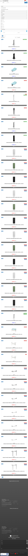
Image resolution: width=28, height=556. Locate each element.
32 (15, 37)
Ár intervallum (3, 29)
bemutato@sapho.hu (4, 533)
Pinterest (12, 553)
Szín (1, 12)
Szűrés (2, 6)
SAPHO (3, 20)
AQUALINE (3, 21)
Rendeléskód (3, 37)
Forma (2, 15)
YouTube (16, 553)
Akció (2, 23)
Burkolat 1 (3, 26)
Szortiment (2, 18)
